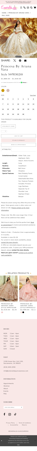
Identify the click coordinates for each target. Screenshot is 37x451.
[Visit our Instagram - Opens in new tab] (9, 419)
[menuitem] (21, 8)
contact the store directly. (9, 246)
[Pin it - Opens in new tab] (20, 61)
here (18, 449)
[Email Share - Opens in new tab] (25, 61)
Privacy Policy (10, 427)
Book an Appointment (19, 149)
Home (4, 13)
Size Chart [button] (32, 96)
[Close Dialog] (1, 445)
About (6, 393)
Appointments (9, 387)
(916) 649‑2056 (9, 371)
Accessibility (14, 429)
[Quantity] (4, 133)
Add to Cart (19, 138)
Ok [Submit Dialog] (35, 445)
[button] (21, 8)
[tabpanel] (18, 38)
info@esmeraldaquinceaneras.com (16, 375)
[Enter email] (13, 411)
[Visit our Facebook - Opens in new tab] (4, 419)
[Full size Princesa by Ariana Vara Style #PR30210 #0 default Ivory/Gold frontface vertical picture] (18, 38)
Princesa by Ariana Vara (19, 13)
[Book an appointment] (28, 8)
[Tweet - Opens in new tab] (14, 61)
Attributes (6, 153)
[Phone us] (24, 8)
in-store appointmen (25, 3)
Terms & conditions (25, 427)
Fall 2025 (5, 16)
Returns (24, 429)
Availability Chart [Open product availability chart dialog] (10, 127)
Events (6, 395)
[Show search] (31, 8)
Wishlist (7, 390)
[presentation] (9, 293)
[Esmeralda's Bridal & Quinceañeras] (10, 8)
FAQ (5, 398)
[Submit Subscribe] (21, 411)
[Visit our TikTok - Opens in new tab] (15, 419)
